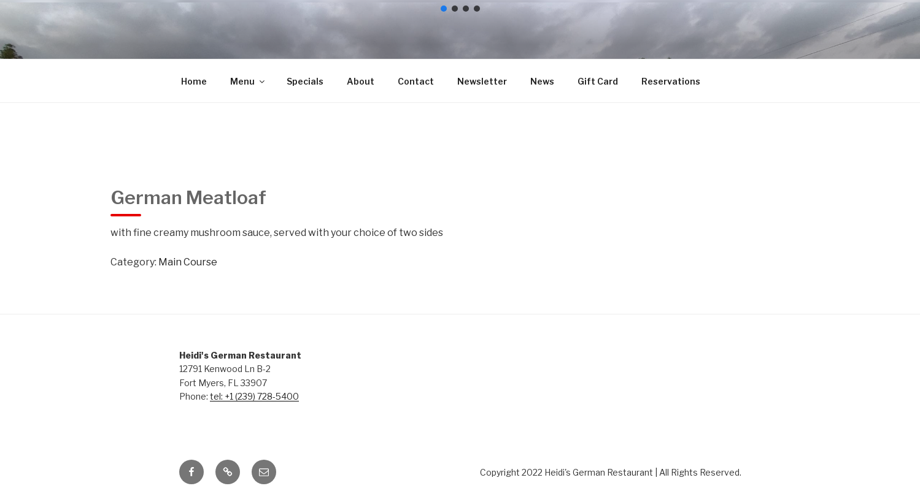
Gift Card (598, 81)
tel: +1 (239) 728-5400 (254, 396)
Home (194, 81)
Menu (248, 81)
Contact (416, 81)
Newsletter (482, 81)
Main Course (187, 262)
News (542, 81)
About (360, 81)
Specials (305, 81)
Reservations (670, 81)
